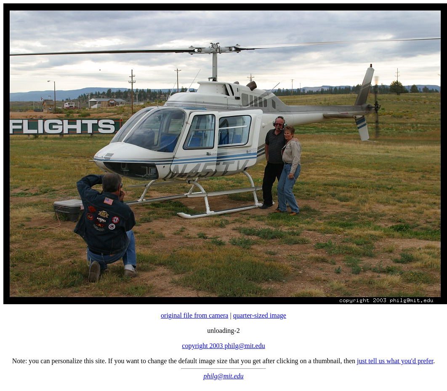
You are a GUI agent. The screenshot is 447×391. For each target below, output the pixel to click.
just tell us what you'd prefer (395, 360)
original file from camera (194, 315)
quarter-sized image (259, 315)
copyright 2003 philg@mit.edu (223, 345)
